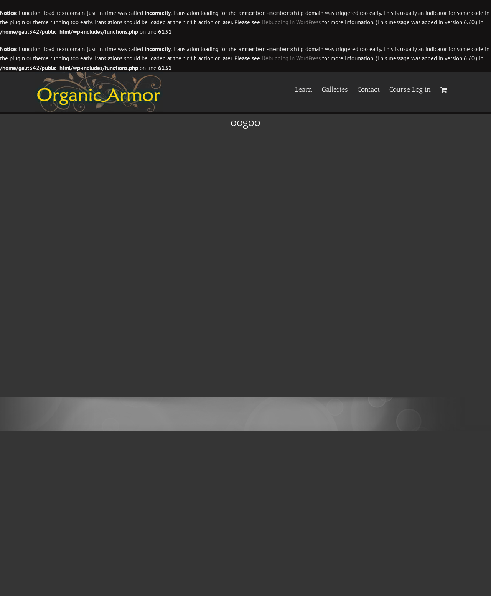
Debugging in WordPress (291, 22)
